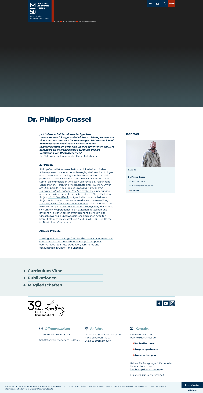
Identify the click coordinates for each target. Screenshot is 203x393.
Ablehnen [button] (192, 390)
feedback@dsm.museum (145, 369)
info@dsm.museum (145, 337)
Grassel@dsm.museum (142, 186)
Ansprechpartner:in (146, 349)
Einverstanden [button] (192, 385)
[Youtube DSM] (166, 305)
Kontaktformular (144, 343)
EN (150, 3)
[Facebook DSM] (160, 305)
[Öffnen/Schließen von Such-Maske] (164, 3)
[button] (171, 3)
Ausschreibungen (145, 355)
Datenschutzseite (45, 389)
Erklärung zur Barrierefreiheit (147, 375)
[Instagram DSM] (172, 305)
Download (135, 190)
